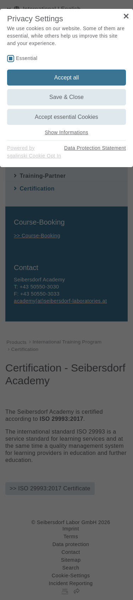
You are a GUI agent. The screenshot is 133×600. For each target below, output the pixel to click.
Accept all (66, 78)
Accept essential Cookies (66, 117)
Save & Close (66, 97)
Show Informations (66, 132)
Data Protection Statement (95, 148)
